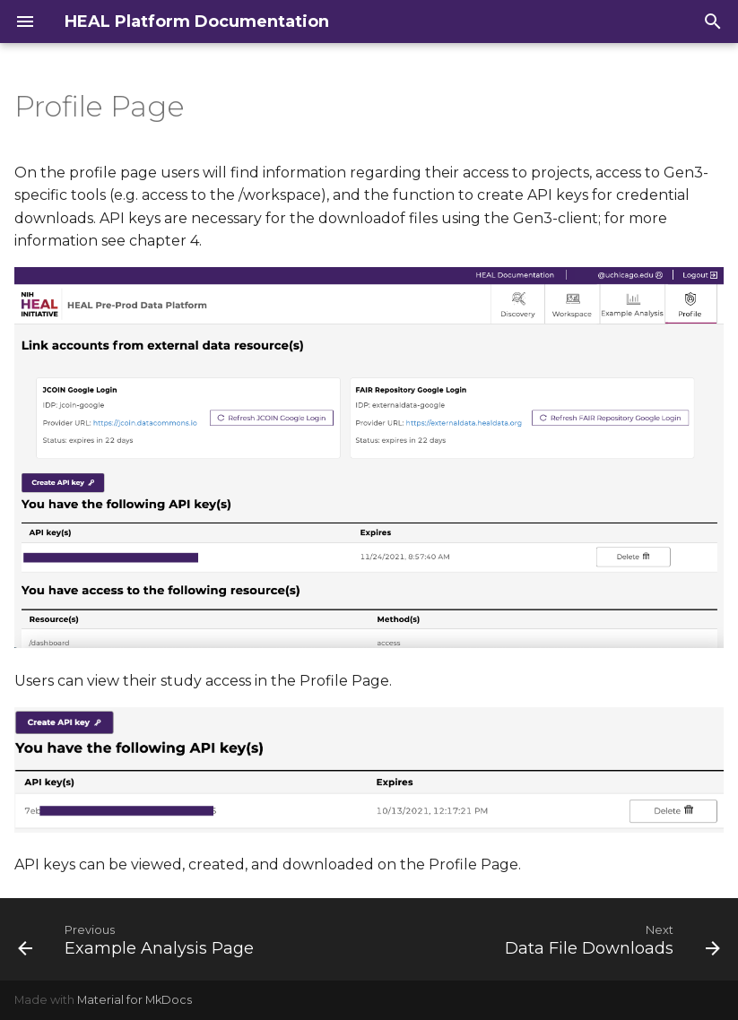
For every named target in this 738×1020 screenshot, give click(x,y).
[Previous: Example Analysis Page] (138, 939)
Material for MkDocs (134, 1000)
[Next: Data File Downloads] (609, 939)
